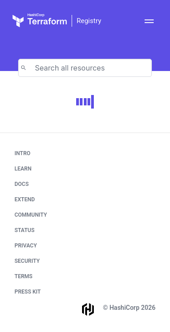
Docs (22, 184)
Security (27, 261)
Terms (24, 276)
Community (31, 215)
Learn (23, 169)
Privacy (26, 245)
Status (24, 230)
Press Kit (28, 292)
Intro (22, 153)
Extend (25, 199)
